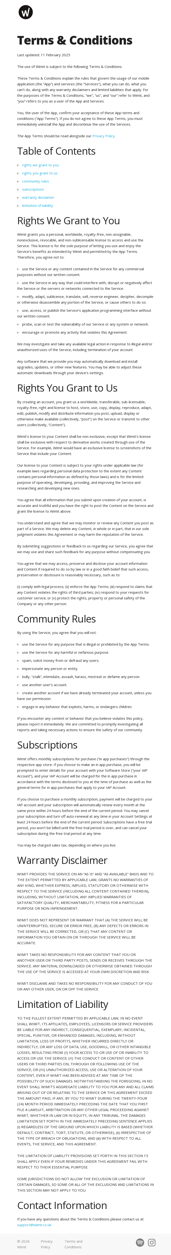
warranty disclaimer (38, 197)
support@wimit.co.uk (34, 1224)
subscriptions (33, 189)
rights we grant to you (40, 165)
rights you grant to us (40, 173)
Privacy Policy (103, 135)
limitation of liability (37, 205)
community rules (35, 181)
